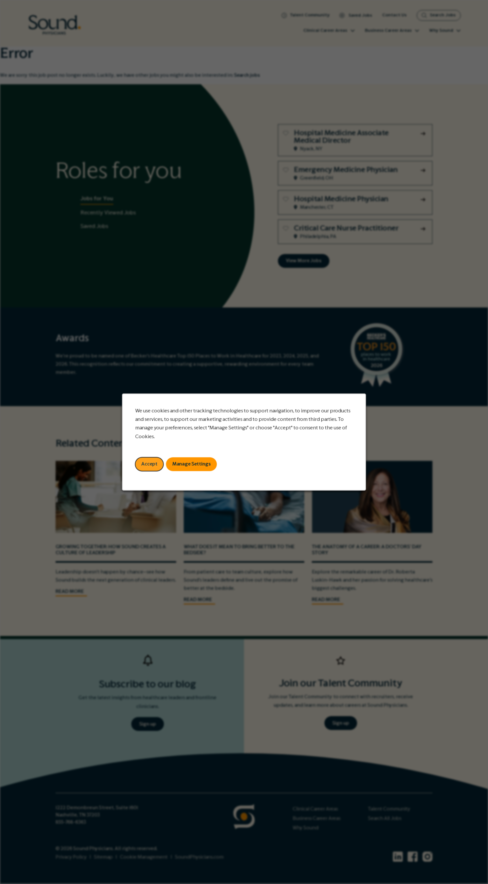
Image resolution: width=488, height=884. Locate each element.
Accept (149, 464)
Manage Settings (191, 464)
